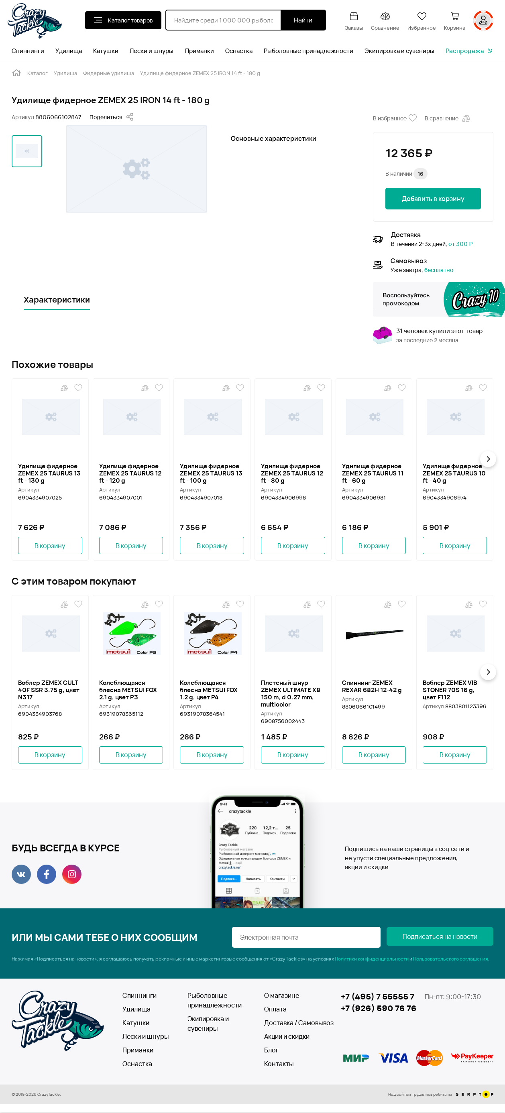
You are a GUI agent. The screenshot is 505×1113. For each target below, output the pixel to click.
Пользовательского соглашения (450, 959)
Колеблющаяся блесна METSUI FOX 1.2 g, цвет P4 (209, 690)
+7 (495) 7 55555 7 (377, 997)
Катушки (105, 51)
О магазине (281, 996)
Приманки (199, 51)
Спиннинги (28, 51)
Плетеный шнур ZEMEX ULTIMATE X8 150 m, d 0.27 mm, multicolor (290, 693)
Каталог (37, 73)
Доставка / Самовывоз (293, 1023)
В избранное (395, 118)
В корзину (50, 545)
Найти (303, 20)
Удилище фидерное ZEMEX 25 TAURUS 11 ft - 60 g (372, 473)
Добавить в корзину (433, 198)
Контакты (279, 1064)
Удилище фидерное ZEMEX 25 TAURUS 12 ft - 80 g (292, 473)
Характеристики (57, 299)
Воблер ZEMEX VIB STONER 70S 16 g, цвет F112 (450, 690)
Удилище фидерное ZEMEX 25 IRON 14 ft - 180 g (200, 73)
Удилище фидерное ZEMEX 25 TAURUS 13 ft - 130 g (49, 473)
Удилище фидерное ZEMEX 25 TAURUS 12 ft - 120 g (130, 473)
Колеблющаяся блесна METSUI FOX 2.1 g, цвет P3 (128, 690)
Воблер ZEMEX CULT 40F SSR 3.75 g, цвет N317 (48, 690)
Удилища (68, 51)
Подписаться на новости (453, 938)
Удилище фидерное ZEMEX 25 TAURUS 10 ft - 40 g (454, 473)
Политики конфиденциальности (372, 959)
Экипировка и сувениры (399, 51)
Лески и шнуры (151, 51)
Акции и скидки (287, 1037)
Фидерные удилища (108, 73)
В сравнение (448, 118)
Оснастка (238, 51)
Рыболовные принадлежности (308, 51)
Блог (271, 1050)
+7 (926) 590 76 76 (379, 1009)
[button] (490, 459)
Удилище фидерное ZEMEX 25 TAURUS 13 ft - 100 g (211, 473)
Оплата (275, 1009)
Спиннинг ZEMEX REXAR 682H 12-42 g (372, 686)
